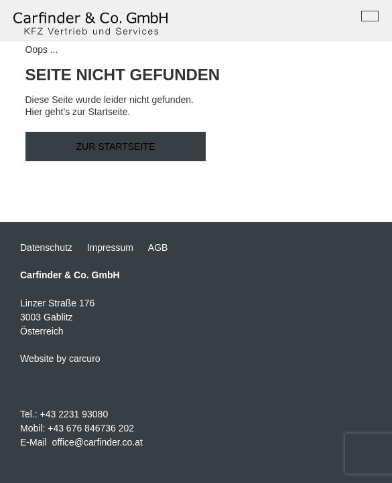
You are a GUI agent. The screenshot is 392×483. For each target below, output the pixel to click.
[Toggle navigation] (370, 16)
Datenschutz (46, 247)
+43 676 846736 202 (91, 428)
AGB (158, 247)
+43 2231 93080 (74, 414)
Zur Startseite (115, 146)
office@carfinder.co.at (97, 442)
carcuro (85, 358)
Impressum (110, 247)
